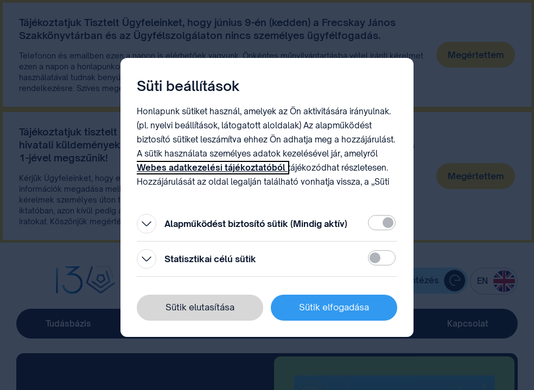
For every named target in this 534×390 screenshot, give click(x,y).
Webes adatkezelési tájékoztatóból (212, 167)
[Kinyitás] (146, 223)
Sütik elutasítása (200, 307)
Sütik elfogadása (334, 307)
